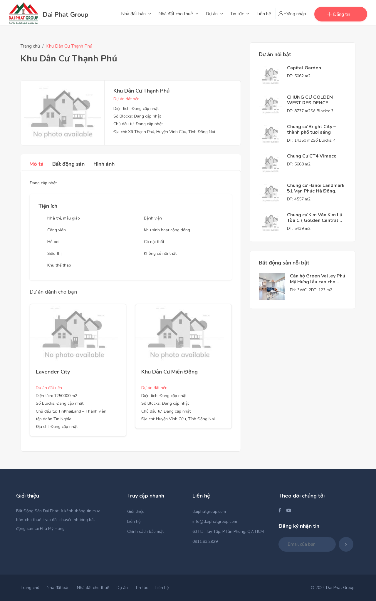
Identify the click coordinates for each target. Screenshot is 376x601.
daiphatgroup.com (209, 511)
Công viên (56, 230)
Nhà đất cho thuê (93, 587)
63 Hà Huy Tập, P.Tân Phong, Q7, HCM (228, 531)
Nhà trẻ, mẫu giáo (63, 218)
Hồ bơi (53, 242)
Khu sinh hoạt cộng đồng (167, 230)
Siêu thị (54, 253)
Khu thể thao (59, 265)
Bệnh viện (153, 218)
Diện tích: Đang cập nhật (136, 108)
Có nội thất (154, 242)
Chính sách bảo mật (145, 531)
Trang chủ (30, 46)
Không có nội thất (160, 253)
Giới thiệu (136, 511)
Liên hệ (133, 521)
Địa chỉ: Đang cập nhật (57, 426)
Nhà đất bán (58, 587)
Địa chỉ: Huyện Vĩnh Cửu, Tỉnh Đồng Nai (178, 419)
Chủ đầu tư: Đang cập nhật (138, 124)
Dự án (122, 587)
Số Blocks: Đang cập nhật (137, 116)
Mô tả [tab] (36, 164)
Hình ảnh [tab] (104, 164)
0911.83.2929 (205, 541)
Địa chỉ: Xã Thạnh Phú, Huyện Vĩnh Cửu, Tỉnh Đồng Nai (164, 132)
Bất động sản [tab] (68, 164)
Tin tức (141, 587)
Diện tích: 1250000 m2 (56, 396)
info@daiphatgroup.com (214, 521)
